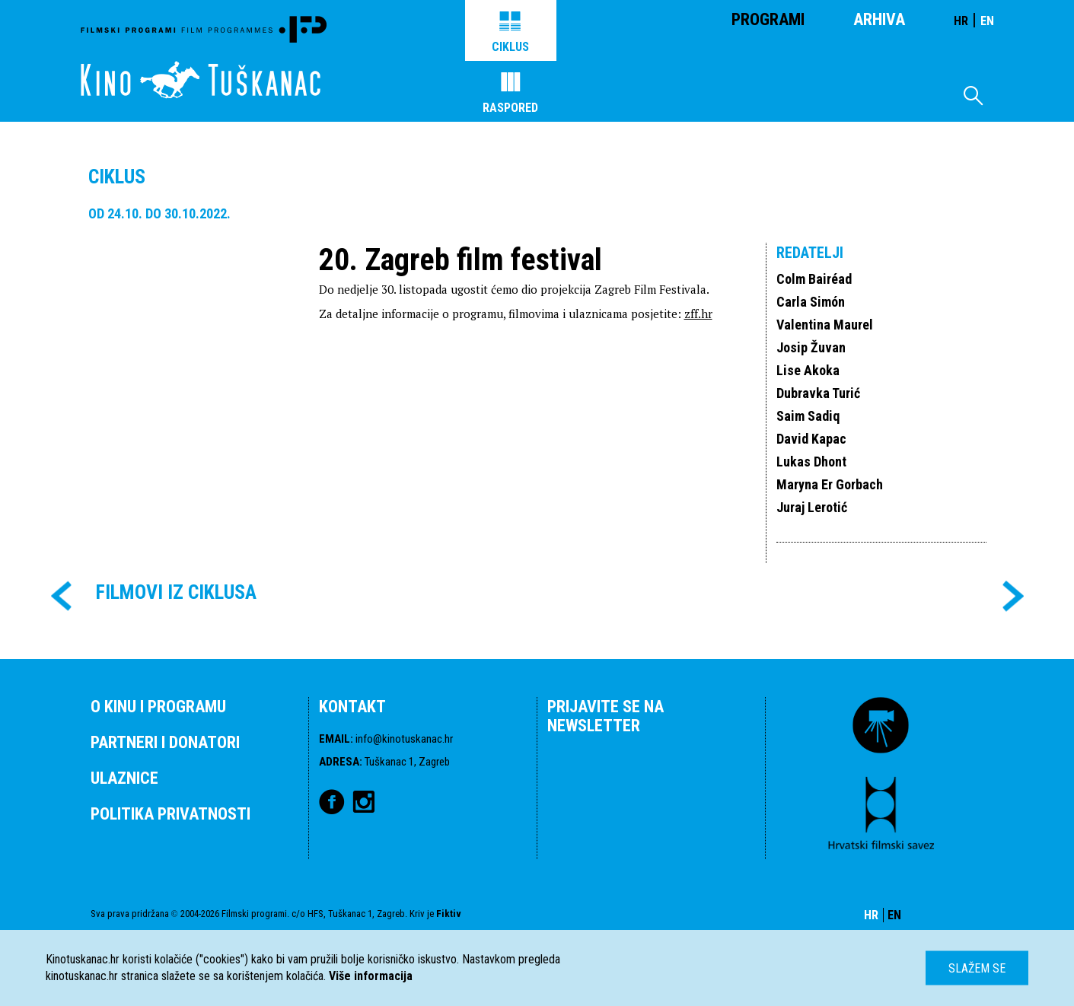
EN (987, 21)
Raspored (510, 93)
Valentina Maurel (824, 325)
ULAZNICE (124, 778)
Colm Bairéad (814, 279)
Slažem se (976, 968)
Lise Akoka (808, 370)
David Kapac (811, 439)
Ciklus (510, 32)
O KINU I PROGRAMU (158, 706)
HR (961, 21)
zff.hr (698, 313)
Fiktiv (448, 913)
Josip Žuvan (811, 347)
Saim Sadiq (808, 416)
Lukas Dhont (811, 462)
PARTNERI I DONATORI (165, 742)
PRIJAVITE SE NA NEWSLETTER (605, 716)
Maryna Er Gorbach (829, 484)
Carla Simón (810, 302)
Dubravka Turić (818, 393)
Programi (768, 19)
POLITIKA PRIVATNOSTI (170, 813)
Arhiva (879, 19)
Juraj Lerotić (811, 507)
